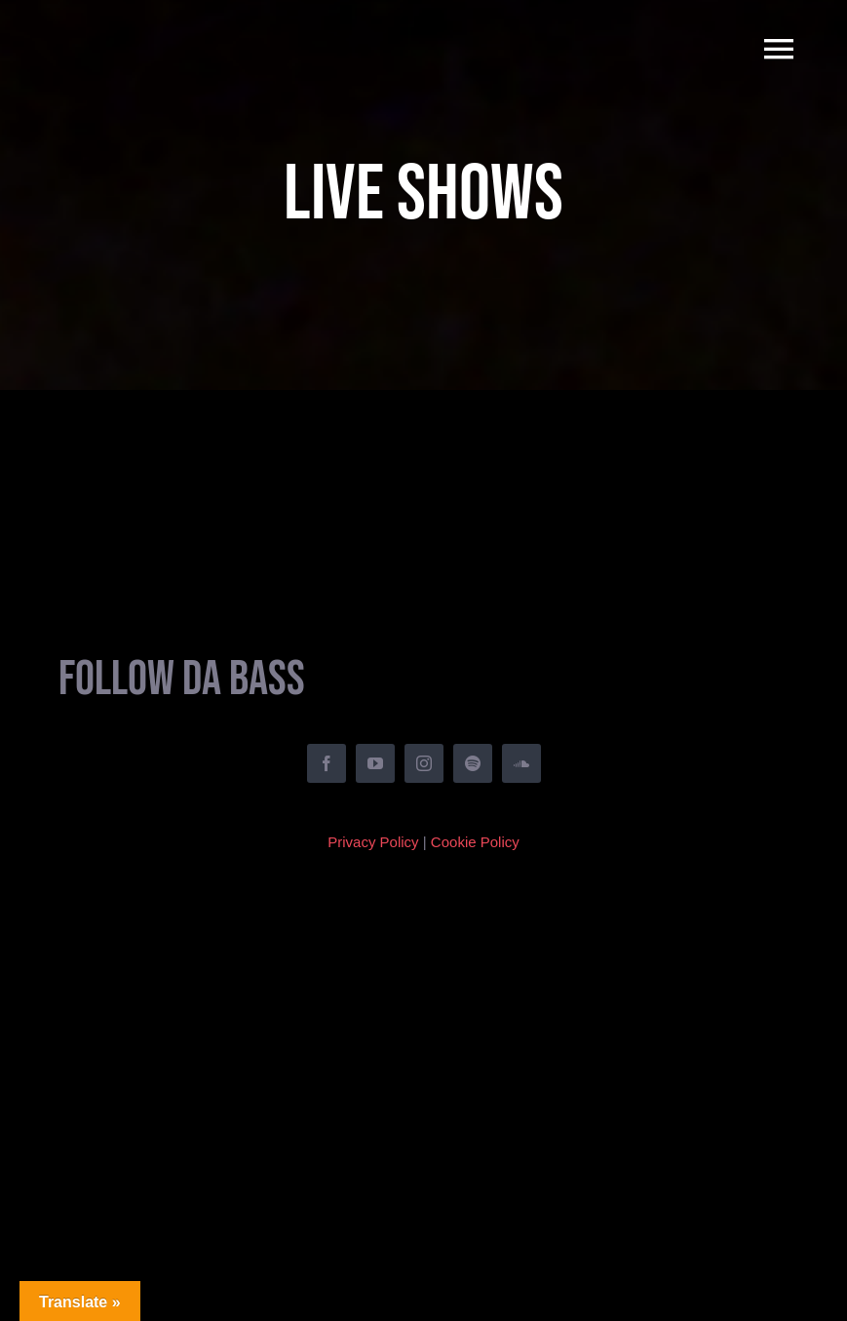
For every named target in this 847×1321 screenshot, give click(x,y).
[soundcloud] (521, 763)
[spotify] (472, 763)
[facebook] (326, 763)
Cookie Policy (475, 842)
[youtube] (375, 763)
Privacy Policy (372, 842)
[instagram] (423, 763)
